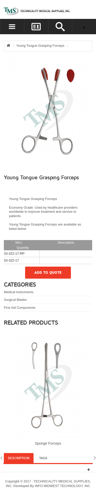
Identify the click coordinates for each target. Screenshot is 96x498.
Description (18, 458)
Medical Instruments (18, 292)
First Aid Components (19, 308)
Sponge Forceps (48, 443)
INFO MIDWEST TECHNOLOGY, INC (62, 486)
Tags (43, 458)
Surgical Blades (15, 300)
